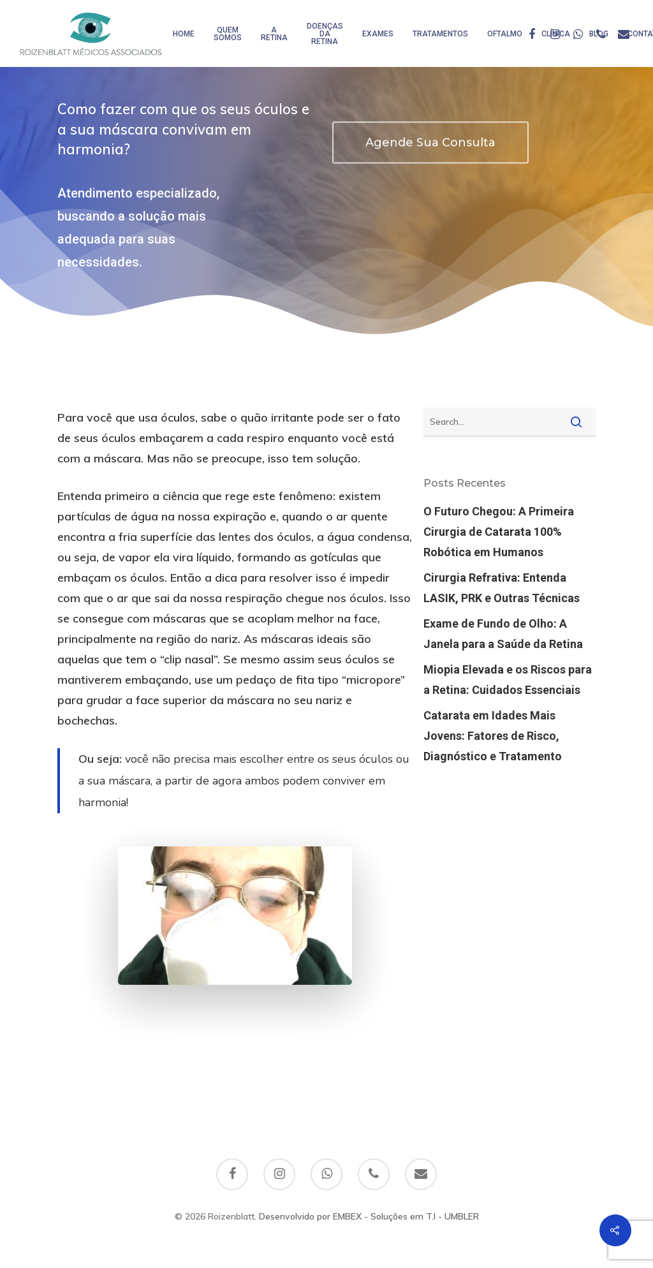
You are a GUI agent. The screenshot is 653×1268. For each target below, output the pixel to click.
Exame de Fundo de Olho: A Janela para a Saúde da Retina (503, 634)
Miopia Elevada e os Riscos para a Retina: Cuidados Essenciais (507, 680)
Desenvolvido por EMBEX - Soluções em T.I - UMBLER (369, 1216)
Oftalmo (504, 34)
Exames (377, 34)
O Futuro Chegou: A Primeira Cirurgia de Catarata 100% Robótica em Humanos (498, 532)
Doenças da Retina (325, 33)
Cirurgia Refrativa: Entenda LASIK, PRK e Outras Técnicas (501, 588)
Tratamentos (440, 34)
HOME (183, 34)
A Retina (274, 33)
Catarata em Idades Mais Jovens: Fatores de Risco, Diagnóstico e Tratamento (492, 736)
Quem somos (228, 33)
